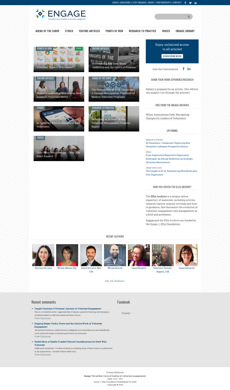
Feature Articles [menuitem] (89, 31)
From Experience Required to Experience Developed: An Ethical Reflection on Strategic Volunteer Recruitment (169, 159)
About (151, 2)
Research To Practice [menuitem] (142, 31)
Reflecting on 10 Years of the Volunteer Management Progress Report (111, 123)
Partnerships (164, 2)
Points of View (44, 48)
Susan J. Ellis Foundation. (165, 224)
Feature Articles (100, 48)
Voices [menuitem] (166, 31)
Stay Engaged (139, 2)
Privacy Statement (115, 372)
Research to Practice (103, 108)
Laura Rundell (139, 268)
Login (115, 2)
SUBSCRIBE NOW (172, 56)
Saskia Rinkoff (187, 268)
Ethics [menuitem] (69, 31)
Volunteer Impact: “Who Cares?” (55, 67)
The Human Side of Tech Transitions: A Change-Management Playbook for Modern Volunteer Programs (113, 93)
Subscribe (125, 2)
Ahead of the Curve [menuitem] (47, 31)
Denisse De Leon (43, 268)
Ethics (40, 108)
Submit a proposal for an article (164, 89)
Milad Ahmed (115, 268)
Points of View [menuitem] (114, 31)
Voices (40, 137)
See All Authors (114, 280)
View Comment (42, 318)
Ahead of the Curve (101, 78)
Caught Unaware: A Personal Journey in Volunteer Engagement (67, 308)
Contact (177, 2)
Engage (126, 313)
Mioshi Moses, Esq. (67, 268)
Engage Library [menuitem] (185, 31)
